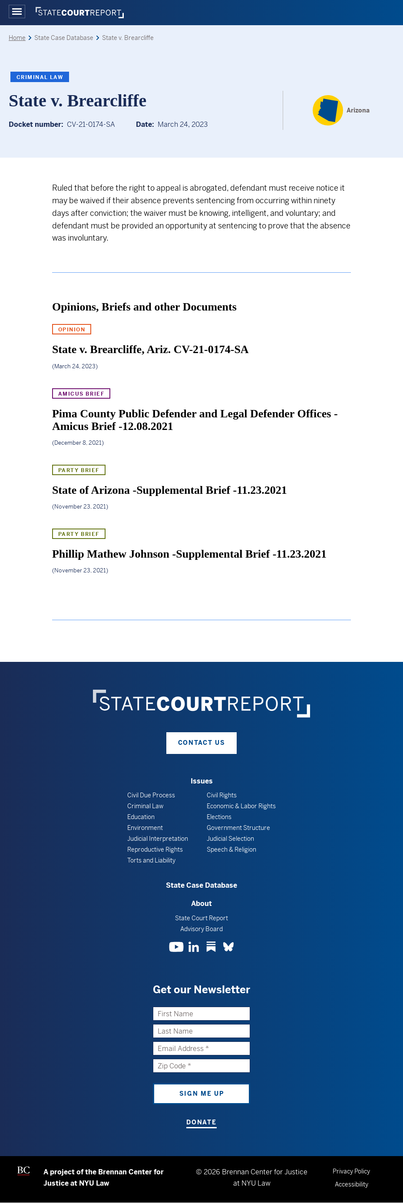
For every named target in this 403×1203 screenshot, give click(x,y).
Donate (201, 1122)
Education (141, 817)
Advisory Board (201, 929)
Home (17, 38)
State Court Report (201, 918)
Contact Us (201, 743)
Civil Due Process (151, 795)
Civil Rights (222, 795)
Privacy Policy (351, 1171)
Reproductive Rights (155, 849)
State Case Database (201, 885)
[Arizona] (341, 110)
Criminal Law (40, 77)
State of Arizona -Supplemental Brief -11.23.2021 (169, 490)
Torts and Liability (151, 860)
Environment (145, 828)
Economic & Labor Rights (241, 806)
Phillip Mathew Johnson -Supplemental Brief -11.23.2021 (189, 554)
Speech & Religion (231, 849)
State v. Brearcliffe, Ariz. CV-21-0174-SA (150, 349)
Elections (219, 817)
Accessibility (351, 1184)
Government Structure (238, 828)
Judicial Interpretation (157, 839)
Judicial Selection (230, 839)
